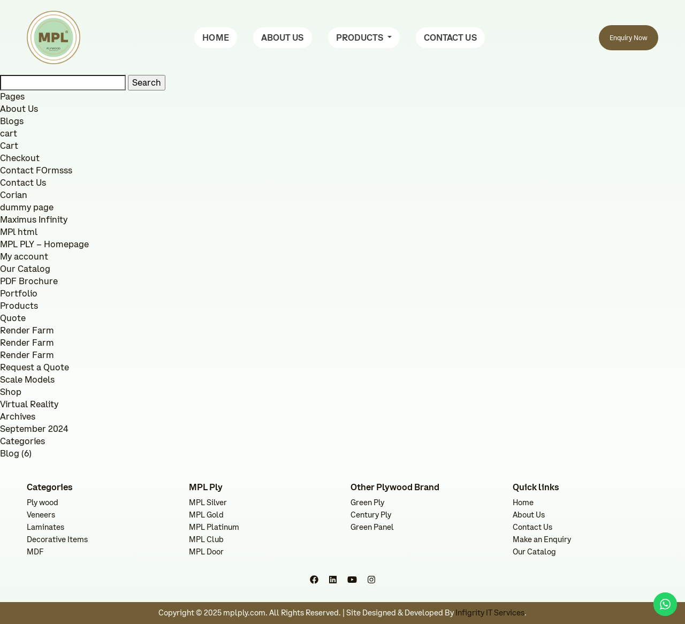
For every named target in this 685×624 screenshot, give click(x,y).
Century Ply (371, 515)
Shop (10, 391)
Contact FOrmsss (36, 170)
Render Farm (27, 330)
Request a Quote (34, 367)
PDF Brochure (29, 281)
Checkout (20, 158)
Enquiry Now (629, 38)
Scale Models (27, 379)
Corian (13, 194)
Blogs (12, 121)
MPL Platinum (214, 527)
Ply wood (42, 502)
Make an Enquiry (542, 539)
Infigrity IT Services (489, 613)
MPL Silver (208, 502)
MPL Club (206, 539)
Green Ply (367, 502)
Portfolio (18, 293)
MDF (35, 552)
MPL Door (206, 552)
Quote (13, 318)
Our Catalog (25, 268)
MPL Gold (206, 515)
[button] (364, 37)
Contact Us (23, 182)
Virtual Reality (29, 404)
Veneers (41, 515)
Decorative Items (57, 539)
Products (19, 305)
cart (8, 133)
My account (24, 256)
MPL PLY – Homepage (44, 244)
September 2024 (34, 428)
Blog (9, 453)
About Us (19, 108)
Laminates (45, 527)
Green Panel (372, 527)
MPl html (18, 231)
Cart (9, 145)
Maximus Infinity (33, 219)
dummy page (27, 207)
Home (523, 502)
